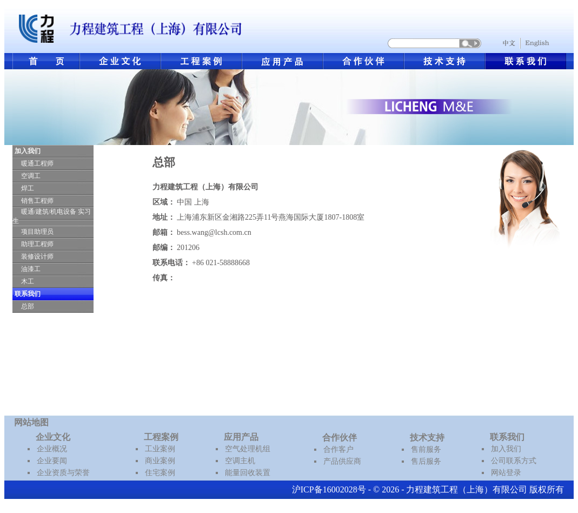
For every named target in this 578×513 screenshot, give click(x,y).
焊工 (27, 188)
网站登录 (506, 473)
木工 (27, 281)
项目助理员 (37, 231)
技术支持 (427, 437)
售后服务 (426, 461)
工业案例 (160, 449)
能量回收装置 (247, 473)
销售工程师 (37, 201)
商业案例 (160, 461)
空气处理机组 (247, 449)
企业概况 (52, 449)
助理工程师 (37, 244)
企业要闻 (52, 461)
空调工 (31, 176)
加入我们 (506, 449)
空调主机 (240, 461)
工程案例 (161, 437)
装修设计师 (37, 256)
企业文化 (53, 437)
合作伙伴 (339, 437)
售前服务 (426, 449)
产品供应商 (342, 461)
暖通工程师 (37, 163)
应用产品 (241, 437)
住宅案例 (160, 473)
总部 (27, 306)
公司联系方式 (513, 461)
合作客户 (338, 449)
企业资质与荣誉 (63, 473)
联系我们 (507, 437)
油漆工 (31, 269)
